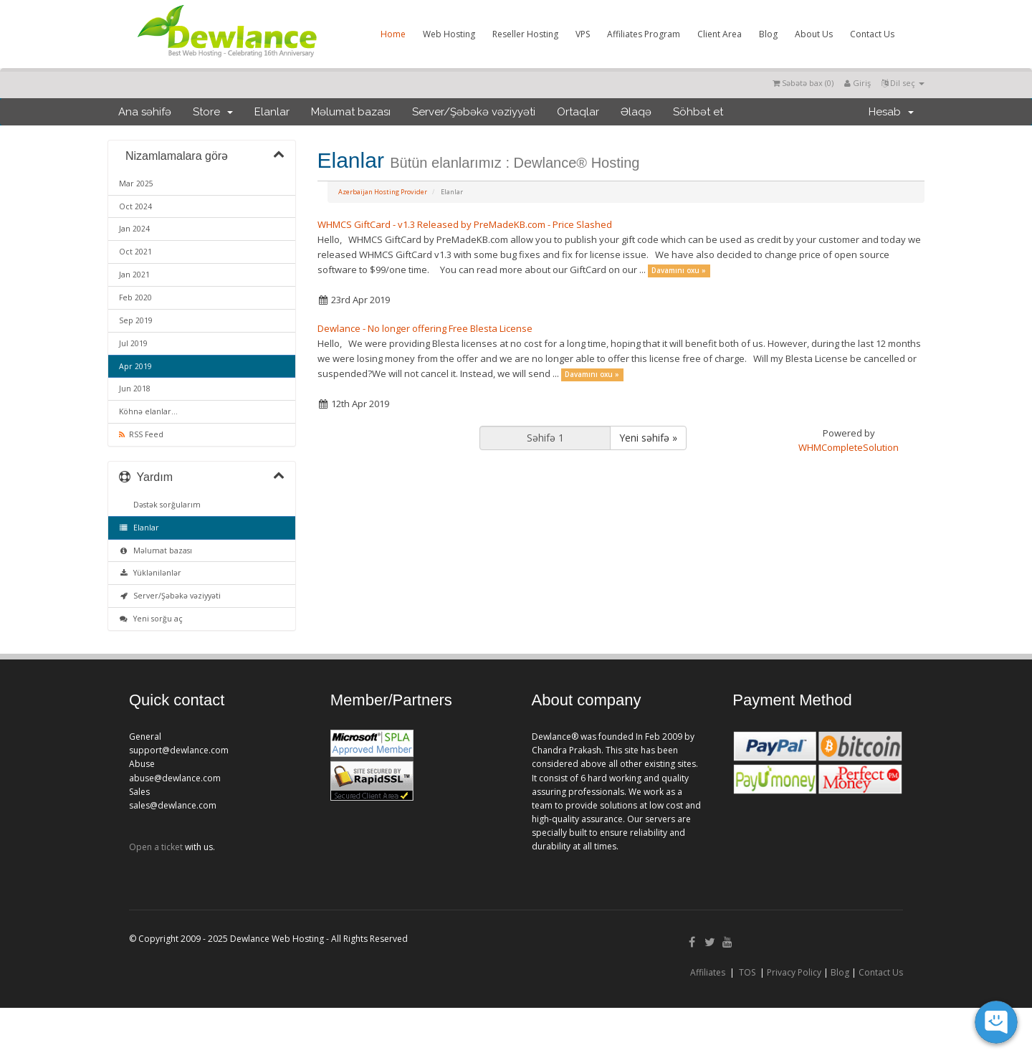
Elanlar (272, 111)
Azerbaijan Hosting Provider (382, 191)
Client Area (719, 34)
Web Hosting (449, 34)
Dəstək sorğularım (165, 505)
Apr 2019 (135, 366)
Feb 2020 (135, 297)
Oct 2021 (135, 252)
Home (393, 34)
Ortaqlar (578, 111)
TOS (747, 972)
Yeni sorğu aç (151, 619)
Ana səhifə (144, 111)
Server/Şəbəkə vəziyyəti (473, 111)
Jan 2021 (134, 275)
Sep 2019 (136, 320)
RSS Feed (141, 434)
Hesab (891, 111)
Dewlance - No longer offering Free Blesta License (424, 328)
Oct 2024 (135, 206)
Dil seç (903, 82)
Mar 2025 (136, 183)
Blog (768, 34)
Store (213, 111)
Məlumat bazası (351, 111)
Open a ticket (156, 847)
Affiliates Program (643, 34)
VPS (582, 34)
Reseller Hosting (525, 34)
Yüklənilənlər (150, 573)
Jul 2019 (133, 343)
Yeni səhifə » (648, 437)
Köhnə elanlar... (148, 411)
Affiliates (707, 972)
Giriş (857, 82)
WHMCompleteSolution (848, 447)
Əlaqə (636, 111)
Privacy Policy (794, 972)
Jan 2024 (134, 229)
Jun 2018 (134, 388)
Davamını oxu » (678, 270)
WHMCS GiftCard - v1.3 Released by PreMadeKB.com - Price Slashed (464, 224)
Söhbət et (698, 111)
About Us (814, 34)
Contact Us (872, 34)
